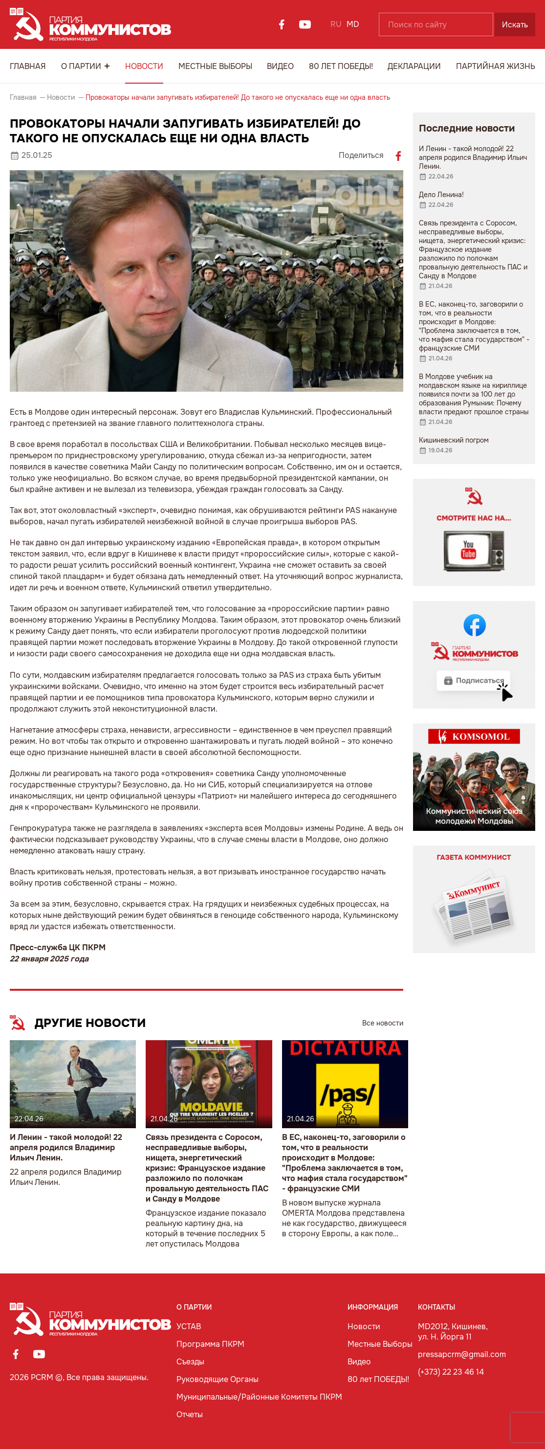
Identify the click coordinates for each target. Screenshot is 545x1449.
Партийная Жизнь (495, 66)
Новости (144, 66)
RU (336, 24)
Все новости (382, 1023)
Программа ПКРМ (210, 1344)
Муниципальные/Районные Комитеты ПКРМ (259, 1397)
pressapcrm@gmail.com (462, 1354)
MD (353, 24)
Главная (28, 66)
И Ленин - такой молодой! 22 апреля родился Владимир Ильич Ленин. (66, 1147)
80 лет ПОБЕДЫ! (341, 66)
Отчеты (189, 1414)
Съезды (190, 1362)
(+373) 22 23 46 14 (451, 1372)
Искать (515, 25)
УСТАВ (188, 1326)
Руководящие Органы (217, 1379)
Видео (280, 66)
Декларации (414, 66)
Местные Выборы (215, 66)
